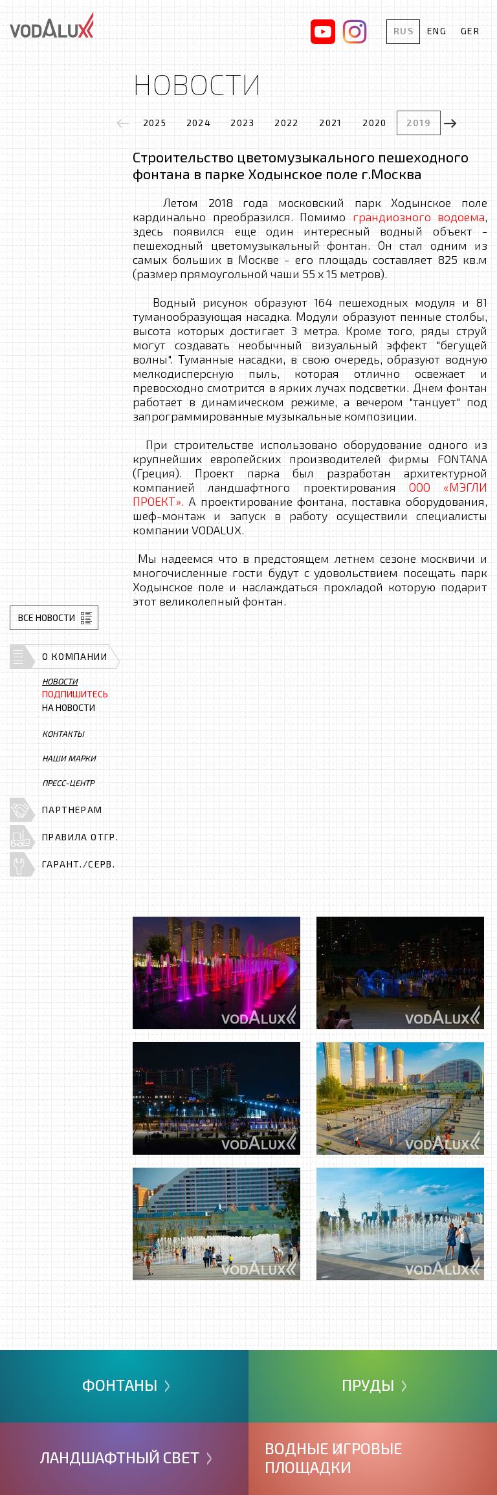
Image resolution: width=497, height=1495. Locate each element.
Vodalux (52, 25)
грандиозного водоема (419, 217)
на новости (75, 701)
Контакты (63, 733)
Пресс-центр (68, 783)
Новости (60, 681)
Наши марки (69, 758)
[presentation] (122, 123)
